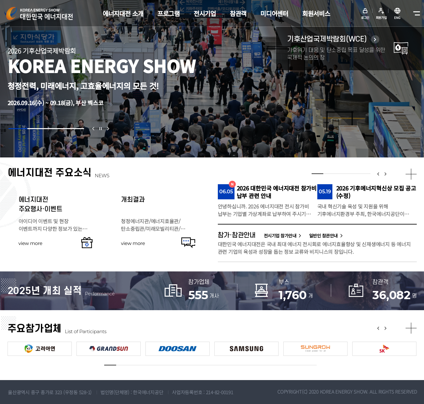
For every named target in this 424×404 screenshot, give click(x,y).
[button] (17, 128)
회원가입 (381, 17)
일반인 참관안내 (323, 235)
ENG (397, 17)
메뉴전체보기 (415, 13)
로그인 (365, 17)
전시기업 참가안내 (280, 235)
